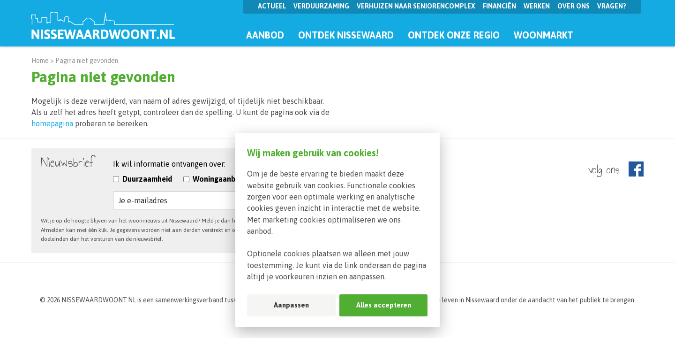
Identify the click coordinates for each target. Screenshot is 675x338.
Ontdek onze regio (454, 35)
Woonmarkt (543, 35)
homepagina (52, 123)
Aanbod (265, 35)
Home (40, 60)
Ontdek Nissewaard (346, 35)
